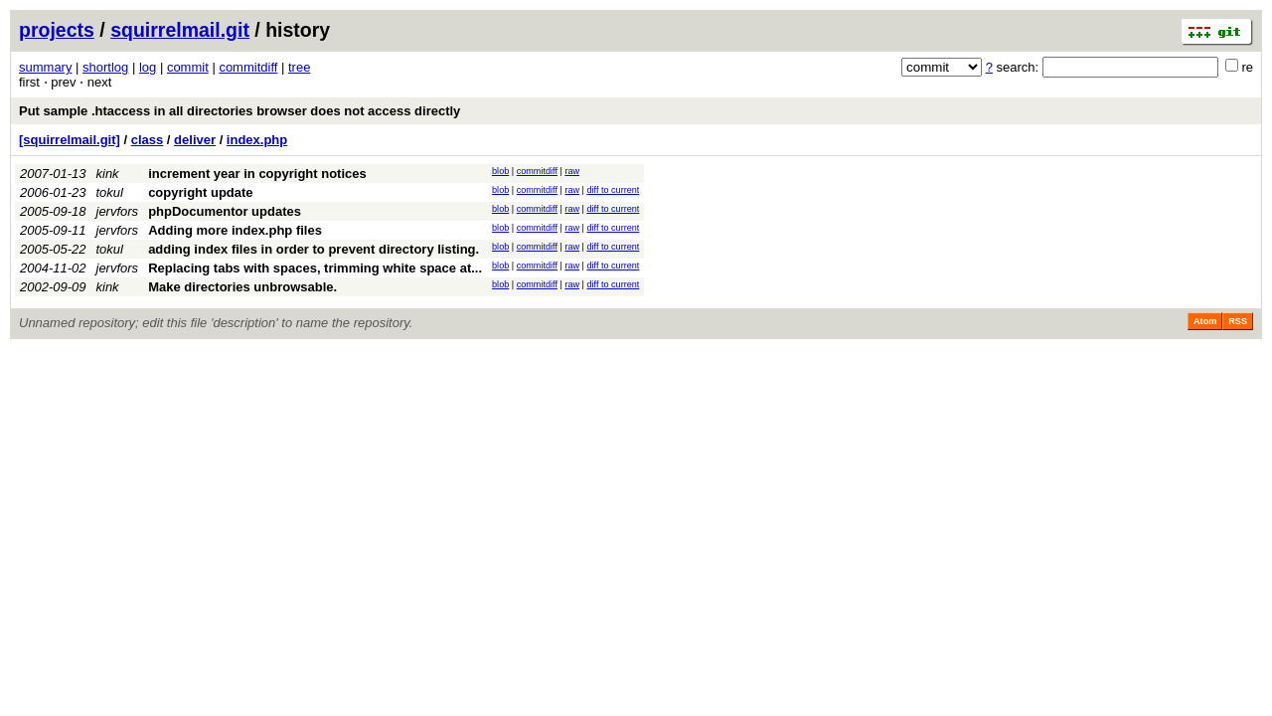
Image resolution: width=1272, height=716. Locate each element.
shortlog (105, 67)
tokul (109, 192)
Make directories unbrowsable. (242, 286)
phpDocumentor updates (224, 211)
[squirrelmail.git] (69, 139)
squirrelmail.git (179, 30)
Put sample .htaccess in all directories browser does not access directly (239, 110)
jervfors (117, 211)
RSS (1237, 321)
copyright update (200, 192)
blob (500, 171)
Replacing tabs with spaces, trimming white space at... (315, 268)
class (147, 139)
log (147, 67)
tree (299, 67)
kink (107, 173)
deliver (195, 139)
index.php (257, 139)
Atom (1204, 321)
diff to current (612, 190)
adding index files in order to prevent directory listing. (313, 249)
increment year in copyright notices (257, 173)
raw (571, 171)
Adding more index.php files (235, 230)
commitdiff (248, 67)
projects (56, 30)
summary (45, 67)
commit (188, 67)
